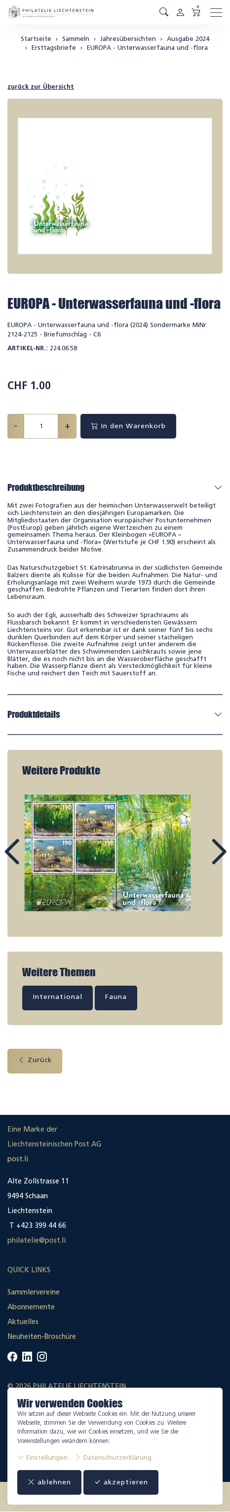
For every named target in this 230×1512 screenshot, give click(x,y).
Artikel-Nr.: (27, 348)
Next (196, 861)
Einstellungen (42, 1457)
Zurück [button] (35, 1060)
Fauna (116, 997)
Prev (34, 861)
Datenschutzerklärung (113, 1457)
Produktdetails (33, 714)
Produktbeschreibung (45, 487)
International (57, 997)
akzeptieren (121, 1482)
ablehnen (49, 1482)
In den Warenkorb (128, 426)
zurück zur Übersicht (40, 86)
